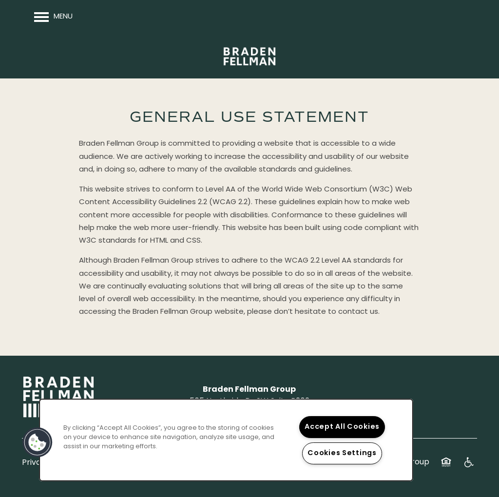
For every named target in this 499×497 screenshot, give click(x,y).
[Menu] (53, 17)
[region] (226, 440)
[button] (37, 442)
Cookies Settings (342, 453)
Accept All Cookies (342, 427)
